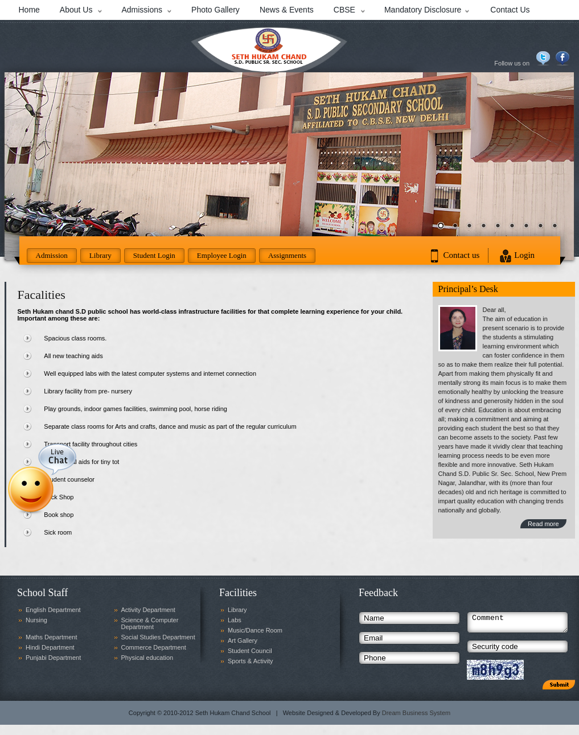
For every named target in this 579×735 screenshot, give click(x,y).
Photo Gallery (215, 9)
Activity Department (148, 609)
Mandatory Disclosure (422, 9)
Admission (52, 255)
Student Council (250, 650)
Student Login (154, 255)
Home (29, 9)
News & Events (287, 9)
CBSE (344, 9)
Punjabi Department (53, 657)
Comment (517, 624)
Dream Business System (416, 716)
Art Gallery (242, 640)
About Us (76, 9)
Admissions (141, 9)
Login (524, 255)
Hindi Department (50, 647)
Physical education (147, 657)
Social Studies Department (158, 637)
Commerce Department (153, 647)
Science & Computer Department (150, 623)
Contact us (462, 255)
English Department (53, 609)
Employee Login (222, 255)
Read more (543, 523)
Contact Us (509, 9)
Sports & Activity (250, 661)
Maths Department (51, 637)
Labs (234, 620)
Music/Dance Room (255, 630)
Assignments (287, 255)
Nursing (36, 620)
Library (100, 255)
